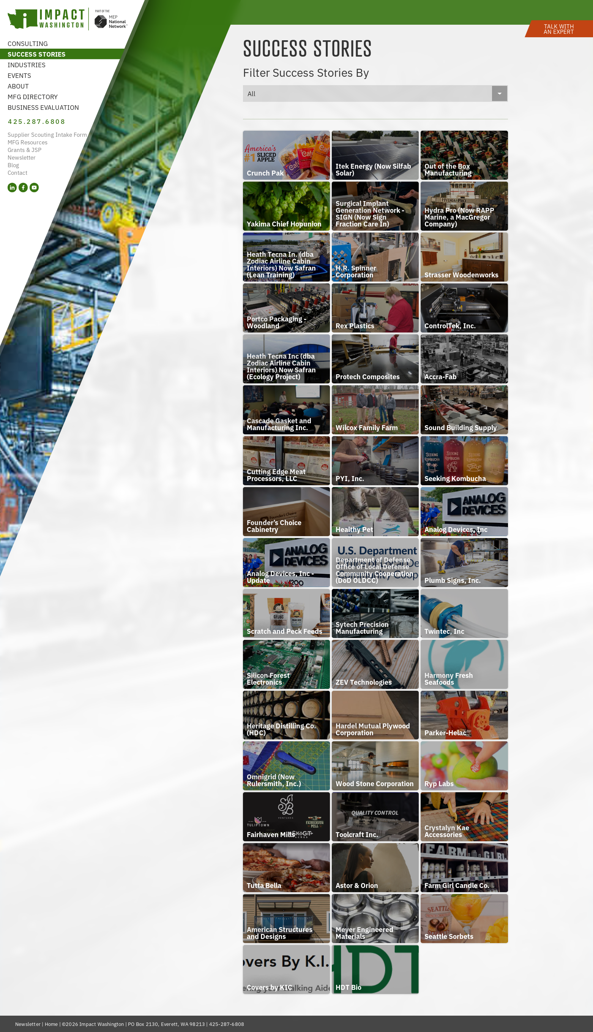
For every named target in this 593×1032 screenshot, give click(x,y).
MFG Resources (27, 143)
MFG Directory (33, 96)
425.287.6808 (38, 121)
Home (51, 1023)
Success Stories (37, 54)
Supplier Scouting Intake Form (47, 135)
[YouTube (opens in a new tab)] (34, 188)
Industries (27, 64)
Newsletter (22, 158)
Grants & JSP (24, 150)
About (18, 85)
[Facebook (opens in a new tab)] (23, 188)
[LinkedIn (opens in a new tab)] (12, 188)
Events (19, 75)
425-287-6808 (226, 1023)
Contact (17, 173)
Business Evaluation (43, 107)
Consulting (28, 43)
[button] (559, 27)
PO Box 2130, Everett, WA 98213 (166, 1023)
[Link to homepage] (68, 20)
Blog (13, 165)
